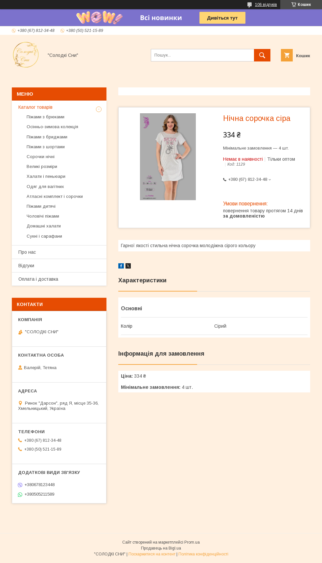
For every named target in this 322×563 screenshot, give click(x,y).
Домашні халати (44, 225)
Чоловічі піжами (43, 216)
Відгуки (26, 265)
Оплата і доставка (38, 279)
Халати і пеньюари (46, 176)
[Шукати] (262, 55)
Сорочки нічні (41, 156)
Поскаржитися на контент (151, 554)
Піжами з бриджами (47, 136)
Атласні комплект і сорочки (55, 196)
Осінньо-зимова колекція (52, 126)
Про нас (27, 252)
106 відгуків (266, 4)
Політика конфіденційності (203, 554)
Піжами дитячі (41, 206)
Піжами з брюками (45, 116)
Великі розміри (42, 166)
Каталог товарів (35, 107)
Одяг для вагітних (45, 186)
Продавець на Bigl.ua (161, 548)
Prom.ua (192, 542)
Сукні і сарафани (44, 236)
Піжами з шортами (46, 146)
